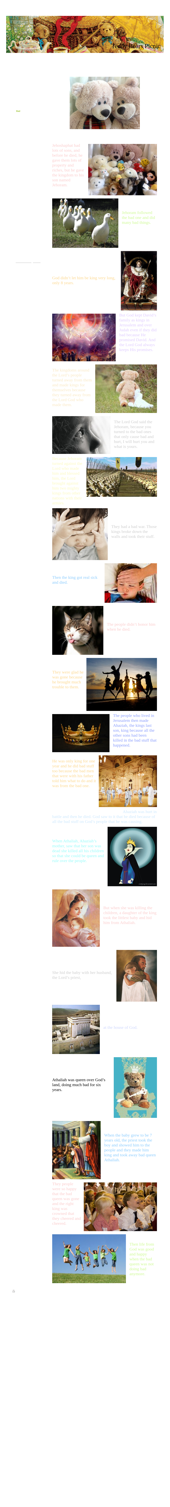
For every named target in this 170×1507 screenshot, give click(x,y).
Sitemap (25, 1292)
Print (16, 1292)
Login (155, 1291)
